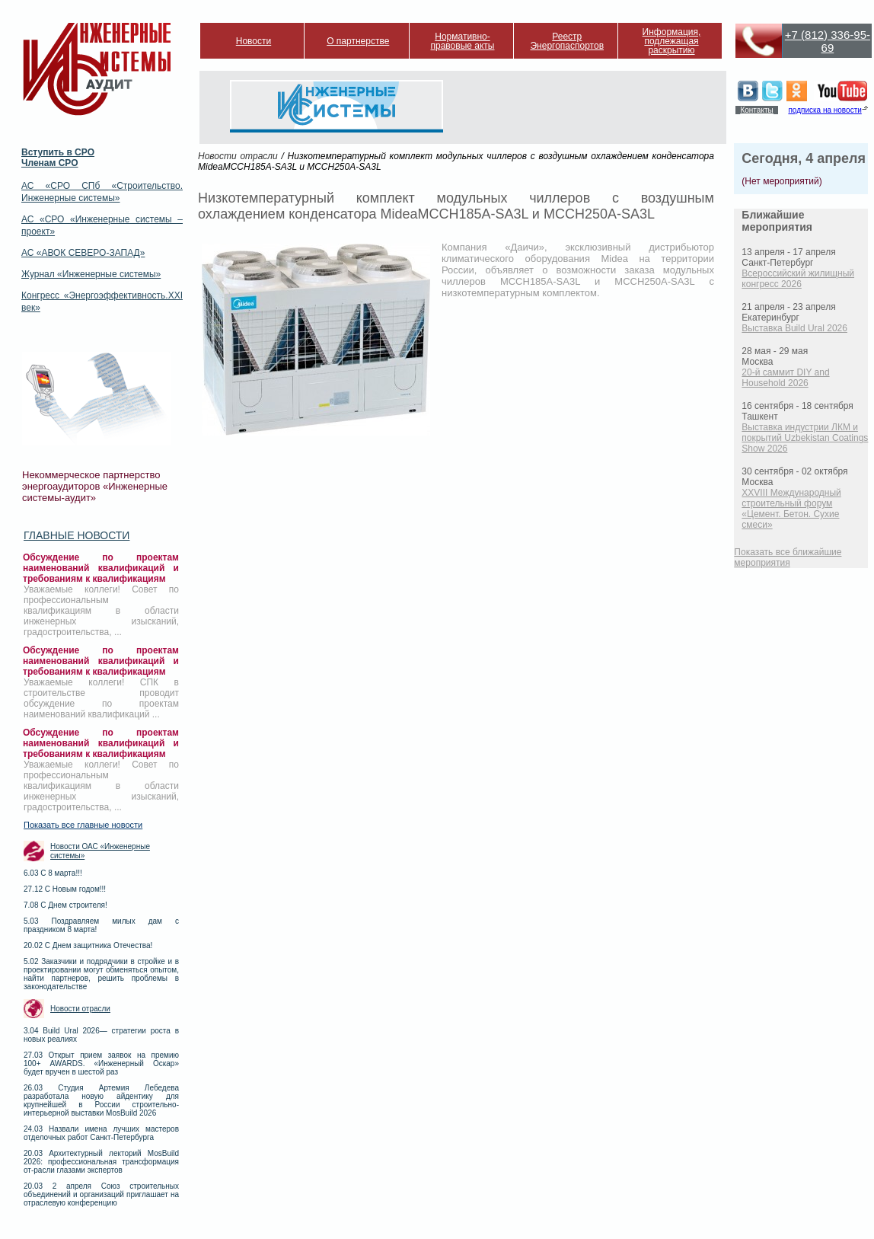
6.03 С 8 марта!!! (53, 873)
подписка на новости (824, 110)
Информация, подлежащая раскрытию (672, 41)
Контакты (756, 110)
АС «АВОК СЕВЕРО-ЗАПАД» (83, 252)
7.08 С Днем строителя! (65, 905)
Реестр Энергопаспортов (567, 41)
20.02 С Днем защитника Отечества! (88, 945)
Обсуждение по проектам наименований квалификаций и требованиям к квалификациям (101, 568)
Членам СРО (49, 163)
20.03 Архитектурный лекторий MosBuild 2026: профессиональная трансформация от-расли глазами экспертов (101, 1161)
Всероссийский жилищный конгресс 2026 (798, 278)
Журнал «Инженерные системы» (91, 274)
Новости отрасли (80, 1008)
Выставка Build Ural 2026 (794, 328)
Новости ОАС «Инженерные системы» (100, 851)
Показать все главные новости (83, 824)
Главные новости (76, 535)
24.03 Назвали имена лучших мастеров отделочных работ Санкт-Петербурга (101, 1133)
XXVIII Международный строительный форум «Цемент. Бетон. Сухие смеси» (791, 508)
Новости (253, 41)
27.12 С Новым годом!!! (65, 889)
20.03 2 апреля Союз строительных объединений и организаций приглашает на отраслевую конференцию (101, 1194)
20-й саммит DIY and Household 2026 (785, 377)
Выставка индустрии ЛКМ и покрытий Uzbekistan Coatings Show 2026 (805, 438)
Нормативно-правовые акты (463, 41)
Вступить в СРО (57, 152)
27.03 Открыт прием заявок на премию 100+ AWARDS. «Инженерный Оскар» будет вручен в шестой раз (101, 1063)
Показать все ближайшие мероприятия (787, 557)
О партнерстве (358, 41)
